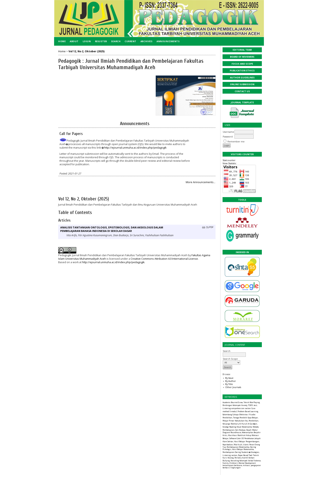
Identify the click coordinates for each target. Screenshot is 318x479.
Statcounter (229, 160)
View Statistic (229, 163)
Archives (146, 41)
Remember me (236, 141)
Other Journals (233, 387)
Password (228, 136)
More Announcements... (200, 182)
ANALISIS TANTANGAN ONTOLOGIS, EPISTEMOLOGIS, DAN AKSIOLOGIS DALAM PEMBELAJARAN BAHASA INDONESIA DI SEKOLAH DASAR (111, 229)
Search (234, 352)
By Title (229, 384)
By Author (230, 381)
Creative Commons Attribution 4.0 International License (164, 258)
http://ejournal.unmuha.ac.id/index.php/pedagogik (135, 147)
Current (130, 41)
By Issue (229, 377)
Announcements (168, 41)
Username (228, 131)
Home (62, 41)
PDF (211, 227)
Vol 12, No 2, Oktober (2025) (86, 51)
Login (87, 41)
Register (101, 41)
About (74, 41)
